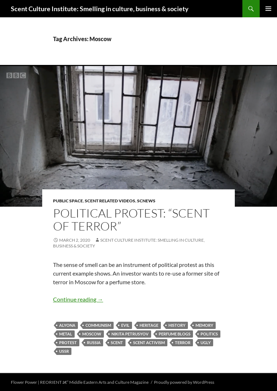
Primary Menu (268, 8)
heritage (149, 325)
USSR (64, 351)
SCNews (146, 200)
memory (204, 325)
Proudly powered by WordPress (184, 382)
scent (117, 342)
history (176, 325)
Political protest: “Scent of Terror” (131, 219)
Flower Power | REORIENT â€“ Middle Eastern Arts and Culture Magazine (80, 382)
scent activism (149, 342)
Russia (94, 342)
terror (182, 342)
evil (125, 325)
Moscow (91, 333)
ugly (206, 342)
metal (65, 333)
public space (68, 200)
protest (68, 342)
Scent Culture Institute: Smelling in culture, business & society (100, 9)
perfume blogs (174, 333)
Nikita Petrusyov (130, 333)
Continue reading (78, 299)
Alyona (67, 325)
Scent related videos (110, 200)
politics (209, 333)
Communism (98, 325)
